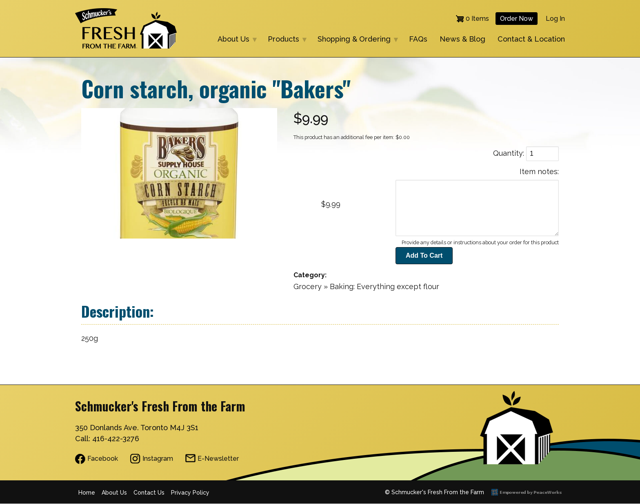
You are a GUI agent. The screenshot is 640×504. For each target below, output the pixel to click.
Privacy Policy (190, 492)
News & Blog (462, 39)
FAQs (418, 39)
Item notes (539, 171)
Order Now (516, 18)
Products (284, 40)
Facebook (102, 458)
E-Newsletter (218, 458)
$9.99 (330, 204)
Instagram (157, 458)
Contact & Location (531, 39)
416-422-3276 (115, 438)
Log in (555, 18)
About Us (234, 40)
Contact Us (148, 492)
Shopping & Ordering (355, 40)
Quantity (508, 153)
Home (86, 492)
